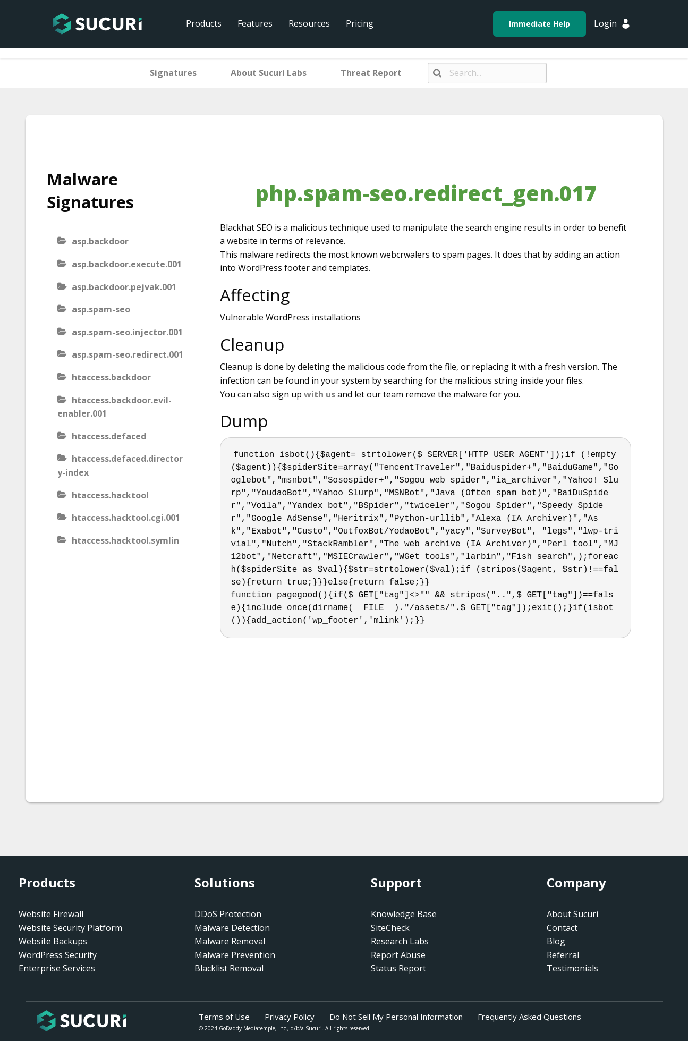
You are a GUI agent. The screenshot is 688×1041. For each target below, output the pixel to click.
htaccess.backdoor (111, 377)
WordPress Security (58, 955)
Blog (556, 941)
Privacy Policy (290, 1016)
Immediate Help (539, 24)
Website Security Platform (70, 928)
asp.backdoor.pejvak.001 (124, 287)
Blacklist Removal (229, 968)
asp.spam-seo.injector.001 (127, 332)
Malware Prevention (234, 955)
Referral (563, 955)
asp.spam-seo (101, 309)
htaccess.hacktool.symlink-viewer (118, 547)
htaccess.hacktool (110, 495)
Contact (562, 928)
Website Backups (53, 941)
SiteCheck (390, 928)
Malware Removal (229, 941)
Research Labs (400, 941)
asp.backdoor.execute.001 (127, 264)
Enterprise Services (57, 968)
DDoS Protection (227, 914)
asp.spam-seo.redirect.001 (127, 354)
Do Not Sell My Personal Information (396, 1016)
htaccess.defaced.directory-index (120, 465)
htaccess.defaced (109, 436)
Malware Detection (232, 928)
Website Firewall (51, 914)
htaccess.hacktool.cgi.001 (126, 517)
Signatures (173, 73)
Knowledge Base (404, 914)
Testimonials (572, 968)
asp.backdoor (100, 241)
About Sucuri (572, 914)
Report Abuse (398, 955)
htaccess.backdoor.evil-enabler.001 (114, 407)
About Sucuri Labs (269, 73)
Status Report (398, 968)
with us (319, 394)
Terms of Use (224, 1016)
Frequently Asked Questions (529, 1016)
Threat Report (371, 73)
